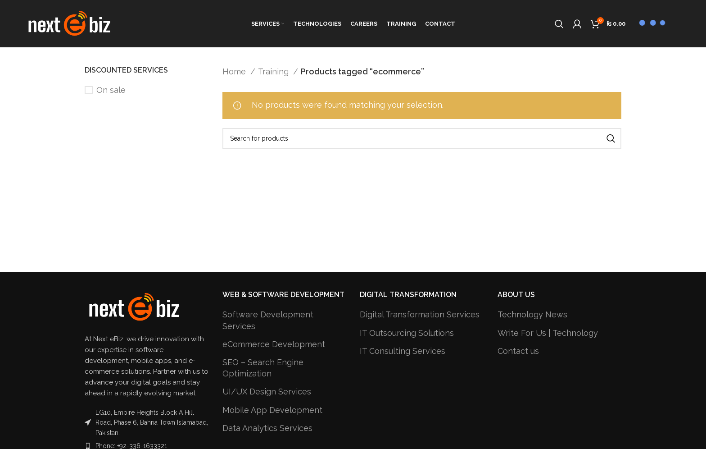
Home (235, 71)
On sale (111, 90)
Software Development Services (267, 320)
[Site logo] (69, 22)
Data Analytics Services (267, 428)
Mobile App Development (272, 410)
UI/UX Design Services (266, 391)
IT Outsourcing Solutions (407, 333)
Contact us (518, 351)
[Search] (559, 24)
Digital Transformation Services (420, 314)
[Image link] (134, 306)
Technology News (532, 314)
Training (274, 71)
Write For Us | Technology (548, 333)
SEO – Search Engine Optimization (262, 367)
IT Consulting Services (402, 351)
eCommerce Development (273, 344)
